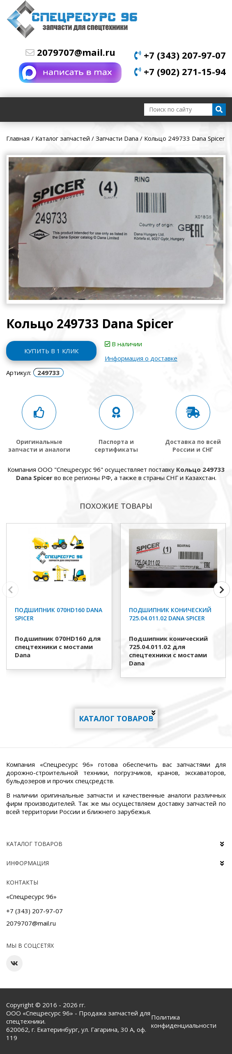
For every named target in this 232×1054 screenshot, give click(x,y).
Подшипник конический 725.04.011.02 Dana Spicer (170, 614)
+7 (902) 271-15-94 (180, 71)
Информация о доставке (141, 358)
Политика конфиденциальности (183, 1021)
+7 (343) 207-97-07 (180, 55)
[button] (222, 589)
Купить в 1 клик (51, 351)
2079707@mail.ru (70, 52)
